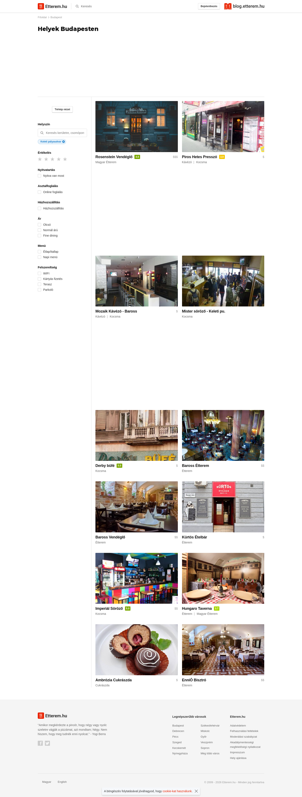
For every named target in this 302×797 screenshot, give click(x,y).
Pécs (175, 736)
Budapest (56, 17)
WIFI (46, 273)
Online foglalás (53, 192)
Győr (204, 736)
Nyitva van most (53, 175)
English (60, 781)
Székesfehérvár (210, 725)
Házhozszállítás (53, 208)
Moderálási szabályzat (243, 736)
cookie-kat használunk (177, 791)
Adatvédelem (238, 725)
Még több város (210, 753)
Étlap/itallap (50, 251)
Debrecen (178, 731)
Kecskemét (179, 748)
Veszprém (207, 742)
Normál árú (50, 230)
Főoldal (42, 17)
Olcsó (47, 224)
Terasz (47, 284)
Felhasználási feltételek (244, 731)
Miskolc (205, 731)
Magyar (44, 781)
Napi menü (50, 257)
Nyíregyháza (180, 753)
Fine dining (50, 235)
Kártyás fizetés (52, 279)
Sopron (205, 748)
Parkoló (48, 289)
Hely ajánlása (238, 758)
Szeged (177, 742)
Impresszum (237, 752)
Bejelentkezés (209, 6)
